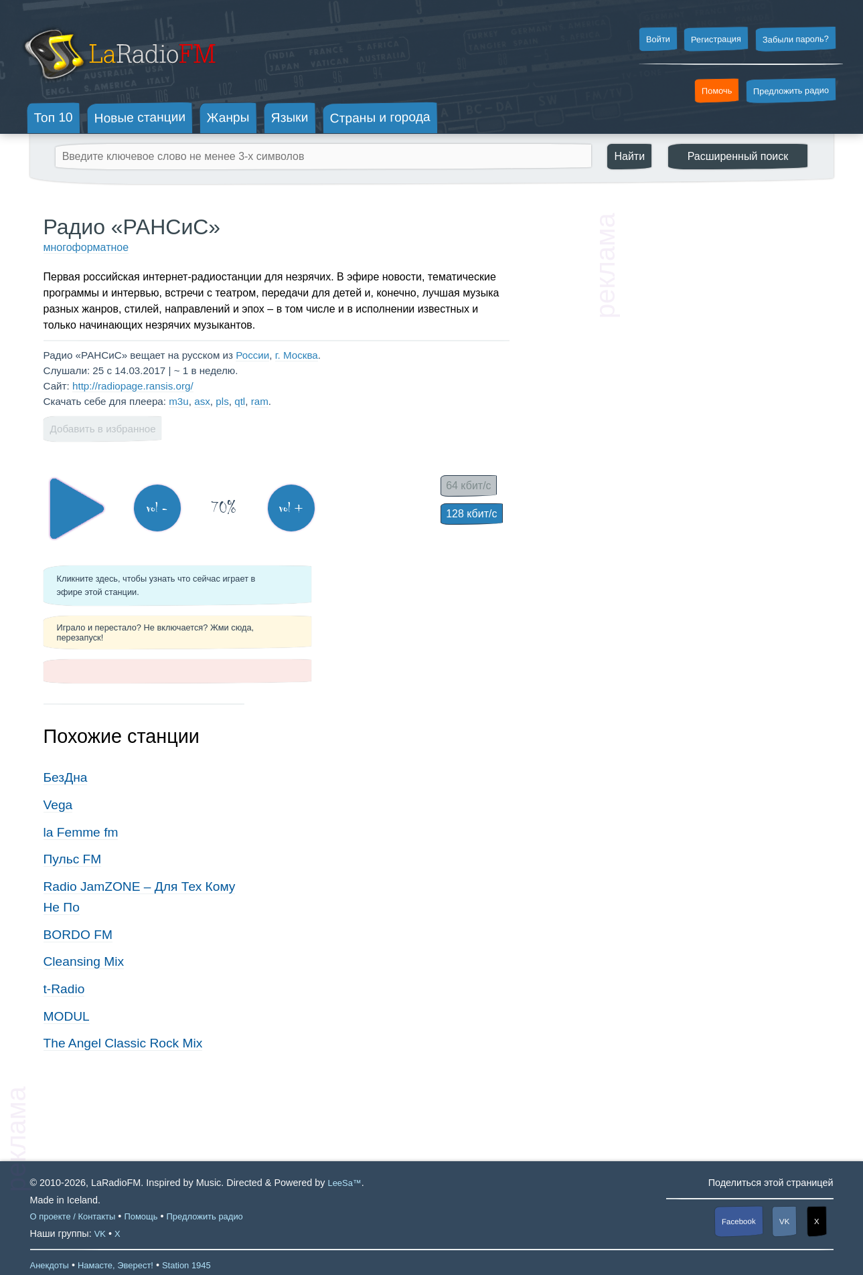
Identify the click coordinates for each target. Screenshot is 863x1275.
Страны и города (379, 118)
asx (202, 401)
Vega (58, 805)
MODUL (67, 1016)
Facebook (739, 1221)
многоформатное (86, 247)
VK (784, 1221)
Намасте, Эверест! (115, 1265)
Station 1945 (186, 1265)
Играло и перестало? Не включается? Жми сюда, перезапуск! (155, 632)
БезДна (66, 777)
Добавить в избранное (103, 428)
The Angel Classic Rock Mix (123, 1043)
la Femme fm (81, 832)
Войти (657, 39)
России (252, 355)
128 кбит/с (471, 513)
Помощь (140, 1216)
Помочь (717, 91)
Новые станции (139, 117)
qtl (239, 401)
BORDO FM (78, 935)
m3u (179, 401)
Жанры (228, 117)
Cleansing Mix (84, 961)
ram (259, 401)
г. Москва (296, 355)
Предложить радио (791, 90)
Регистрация (716, 38)
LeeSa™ (344, 1183)
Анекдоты (49, 1265)
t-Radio (64, 989)
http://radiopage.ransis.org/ (132, 386)
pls (222, 401)
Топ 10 (53, 117)
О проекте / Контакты (73, 1216)
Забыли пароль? (796, 39)
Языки (290, 117)
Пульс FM (73, 859)
